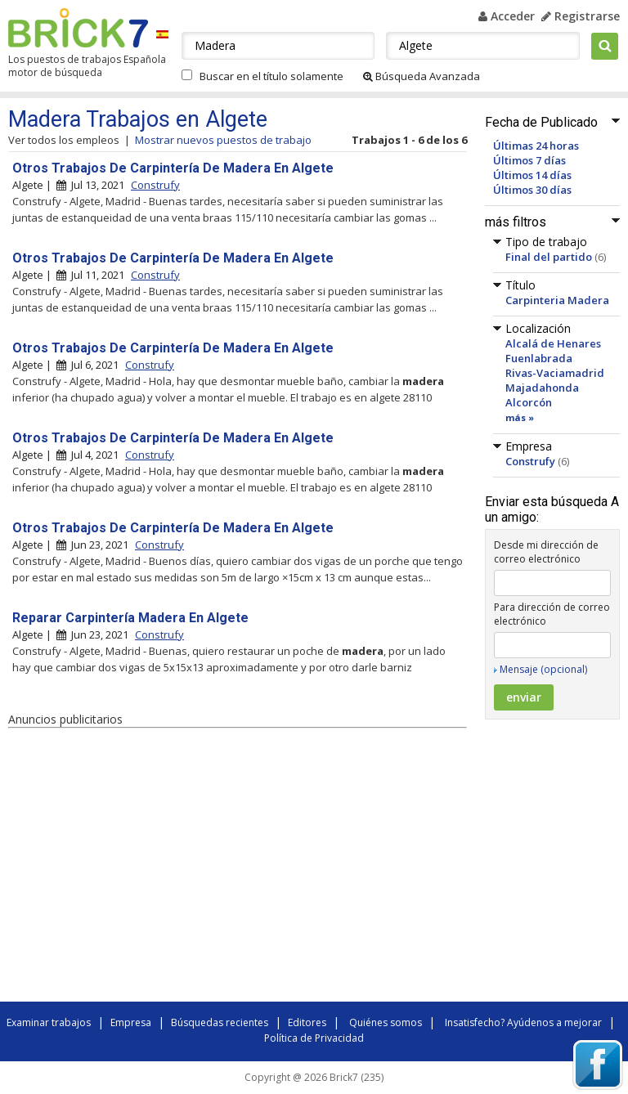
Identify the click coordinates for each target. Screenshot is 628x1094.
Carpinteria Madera (557, 300)
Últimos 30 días (532, 189)
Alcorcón (528, 402)
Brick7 (78, 27)
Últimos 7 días (529, 160)
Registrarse (580, 16)
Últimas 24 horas (536, 145)
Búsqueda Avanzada (421, 76)
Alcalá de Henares (553, 343)
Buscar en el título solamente (271, 76)
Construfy (530, 461)
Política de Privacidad (314, 1038)
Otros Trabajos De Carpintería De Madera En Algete (173, 168)
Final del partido (548, 256)
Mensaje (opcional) (543, 669)
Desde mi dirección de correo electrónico (546, 552)
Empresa (130, 1022)
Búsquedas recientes (219, 1022)
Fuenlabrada (538, 358)
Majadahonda (542, 387)
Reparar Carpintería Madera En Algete (130, 617)
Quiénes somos (385, 1022)
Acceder (506, 16)
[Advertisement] (237, 867)
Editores (307, 1022)
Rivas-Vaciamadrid (554, 372)
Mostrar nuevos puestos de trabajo (223, 139)
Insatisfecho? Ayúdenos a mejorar (523, 1022)
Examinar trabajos (49, 1022)
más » (519, 417)
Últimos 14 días (532, 175)
